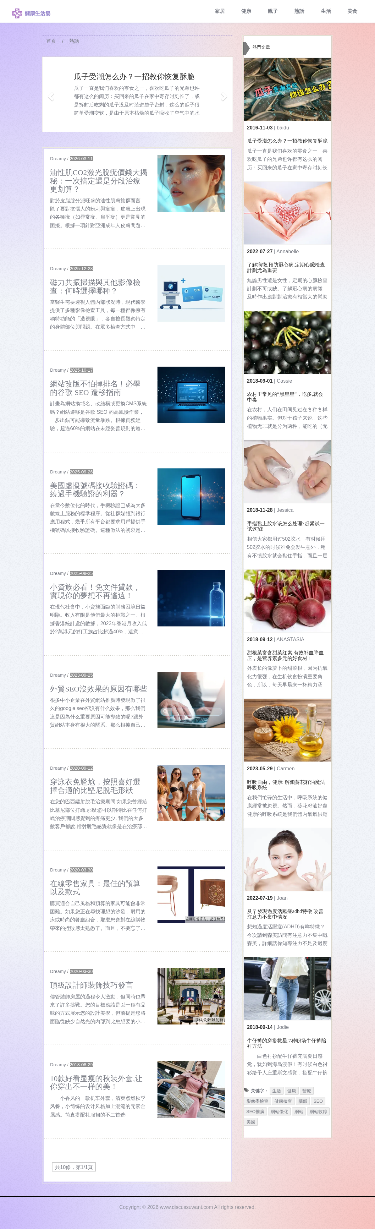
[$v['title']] (191, 183)
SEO (318, 1101)
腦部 (302, 1101)
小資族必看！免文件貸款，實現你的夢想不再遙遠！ (95, 591)
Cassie (284, 381)
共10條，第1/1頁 (74, 1167)
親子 (273, 11)
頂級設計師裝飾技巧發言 (91, 985)
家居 (220, 11)
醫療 (306, 1090)
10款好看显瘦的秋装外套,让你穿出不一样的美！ (96, 1082)
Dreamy (58, 158)
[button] (50, 94)
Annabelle (288, 251)
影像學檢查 (257, 1101)
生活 (326, 11)
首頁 (51, 41)
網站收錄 (318, 1111)
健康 (246, 11)
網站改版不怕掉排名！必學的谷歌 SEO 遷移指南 (95, 388)
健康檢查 (283, 1101)
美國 (250, 1121)
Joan (282, 898)
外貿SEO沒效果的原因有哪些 (98, 689)
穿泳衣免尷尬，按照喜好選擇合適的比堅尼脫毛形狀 (95, 786)
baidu (283, 127)
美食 (352, 11)
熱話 (299, 11)
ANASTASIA (291, 639)
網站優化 (279, 1111)
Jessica (285, 510)
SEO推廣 (255, 1111)
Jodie (283, 1027)
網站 (299, 1111)
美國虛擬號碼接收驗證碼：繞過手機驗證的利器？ (95, 490)
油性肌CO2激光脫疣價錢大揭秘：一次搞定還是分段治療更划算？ (98, 180)
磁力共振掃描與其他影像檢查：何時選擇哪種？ (95, 286)
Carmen (286, 768)
